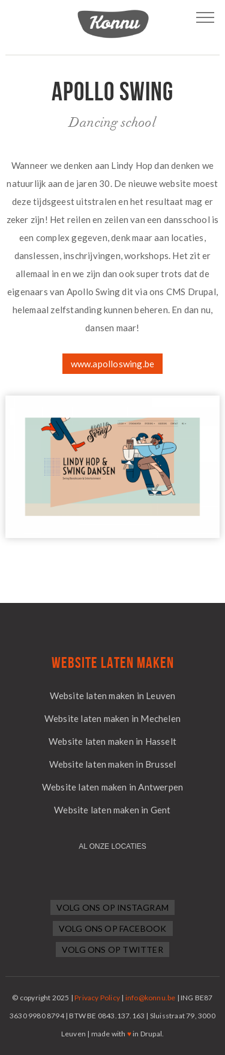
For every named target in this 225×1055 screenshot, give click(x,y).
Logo (113, 24)
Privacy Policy (97, 997)
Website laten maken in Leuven (113, 695)
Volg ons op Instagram (112, 907)
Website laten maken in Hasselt (112, 741)
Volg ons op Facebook (113, 928)
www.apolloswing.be (113, 363)
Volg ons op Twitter (112, 949)
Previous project (10, 104)
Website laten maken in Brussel (112, 764)
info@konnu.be (150, 997)
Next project (215, 104)
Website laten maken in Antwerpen (112, 786)
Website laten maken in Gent (112, 809)
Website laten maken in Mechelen (112, 718)
